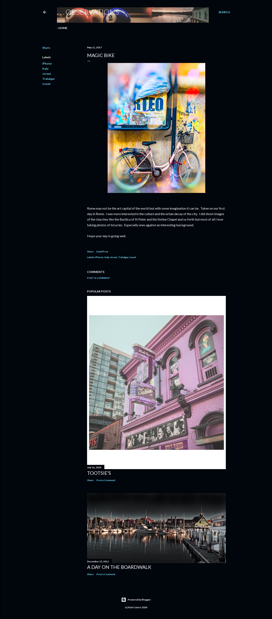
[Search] (224, 12)
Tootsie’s (99, 473)
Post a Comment (98, 277)
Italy (45, 68)
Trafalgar (48, 78)
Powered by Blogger (136, 599)
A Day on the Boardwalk (119, 567)
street (46, 73)
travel (46, 83)
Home (62, 28)
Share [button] (46, 47)
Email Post (102, 251)
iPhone (47, 63)
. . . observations (88, 11)
